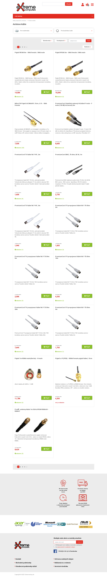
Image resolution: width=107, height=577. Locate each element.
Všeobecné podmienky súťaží (26, 566)
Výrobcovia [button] (46, 40)
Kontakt (18, 559)
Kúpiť (46, 92)
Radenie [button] (86, 47)
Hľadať (68, 4)
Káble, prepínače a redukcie (19, 20)
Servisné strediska (61, 566)
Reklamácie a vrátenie (62, 563)
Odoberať (79, 542)
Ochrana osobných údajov (63, 559)
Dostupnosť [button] (60, 40)
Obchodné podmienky (23, 563)
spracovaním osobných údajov (66, 547)
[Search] (77, 40)
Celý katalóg (54, 16)
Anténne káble (31, 20)
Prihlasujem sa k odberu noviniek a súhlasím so (69, 546)
